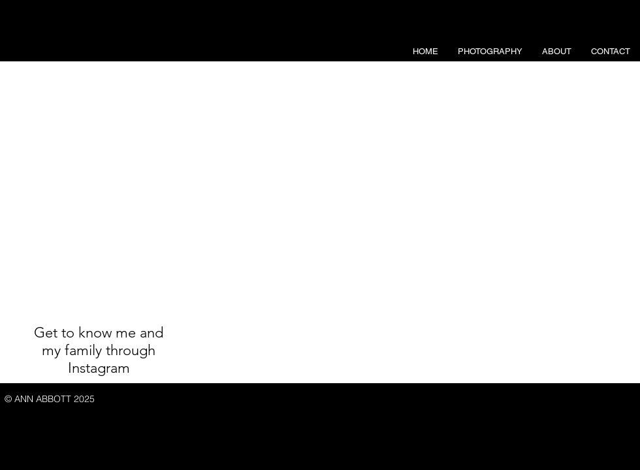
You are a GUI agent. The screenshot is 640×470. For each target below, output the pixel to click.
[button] (490, 51)
